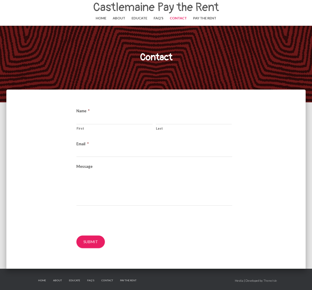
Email (82, 143)
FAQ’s (158, 18)
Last (159, 128)
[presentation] (108, 220)
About (119, 18)
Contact (178, 18)
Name (83, 111)
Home (101, 18)
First (80, 128)
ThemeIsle (270, 280)
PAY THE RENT (204, 18)
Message (84, 166)
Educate (139, 18)
